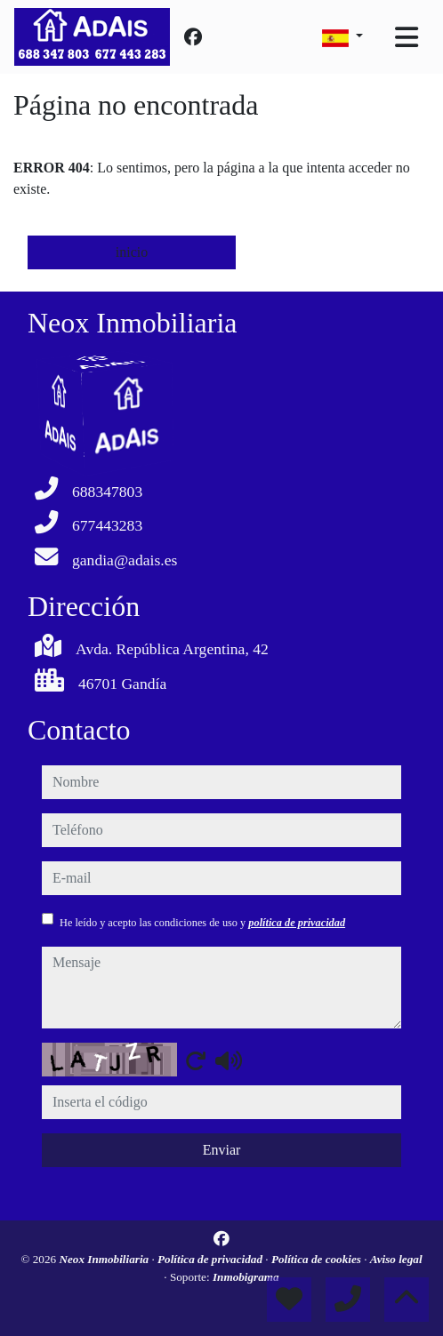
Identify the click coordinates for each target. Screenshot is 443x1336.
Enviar (222, 1149)
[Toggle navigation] (406, 37)
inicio (132, 252)
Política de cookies (317, 1259)
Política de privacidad (211, 1259)
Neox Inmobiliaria (105, 1259)
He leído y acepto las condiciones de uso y (202, 922)
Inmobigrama (246, 1277)
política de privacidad (296, 922)
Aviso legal (396, 1259)
